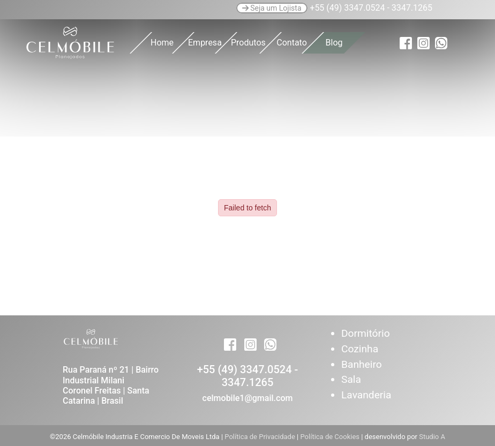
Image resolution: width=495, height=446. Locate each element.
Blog (334, 42)
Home (162, 42)
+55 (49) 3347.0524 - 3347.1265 (247, 376)
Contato (292, 42)
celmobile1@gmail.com (247, 398)
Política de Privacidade (260, 437)
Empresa (205, 42)
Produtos (248, 42)
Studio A (432, 437)
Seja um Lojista (272, 8)
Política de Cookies (330, 437)
